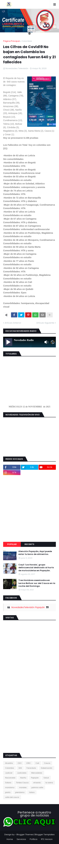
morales (23, 787)
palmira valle (37, 787)
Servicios (21, 839)
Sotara (8, 782)
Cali (37, 763)
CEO (19, 763)
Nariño (23, 777)
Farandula (31, 768)
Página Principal (11, 41)
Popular (12, 544)
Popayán (35, 777)
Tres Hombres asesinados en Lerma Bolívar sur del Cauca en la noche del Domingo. (36, 583)
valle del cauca (12, 797)
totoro (31, 792)
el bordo (37, 782)
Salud (46, 777)
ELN (20, 768)
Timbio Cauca (22, 782)
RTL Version (47, 839)
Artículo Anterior (13, 322)
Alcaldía (9, 763)
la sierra (49, 782)
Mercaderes (36, 773)
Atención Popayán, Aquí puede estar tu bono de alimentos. (35, 553)
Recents (29, 544)
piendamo (19, 792)
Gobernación (46, 768)
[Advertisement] (29, 508)
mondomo (9, 787)
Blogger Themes (25, 834)
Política (33, 839)
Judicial (8, 773)
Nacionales (10, 777)
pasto (7, 792)
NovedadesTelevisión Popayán (28, 607)
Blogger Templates (45, 834)
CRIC (28, 763)
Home (10, 839)
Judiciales (21, 773)
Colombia (27, 41)
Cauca (47, 763)
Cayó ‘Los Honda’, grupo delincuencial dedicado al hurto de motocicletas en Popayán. (36, 567)
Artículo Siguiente (45, 322)
